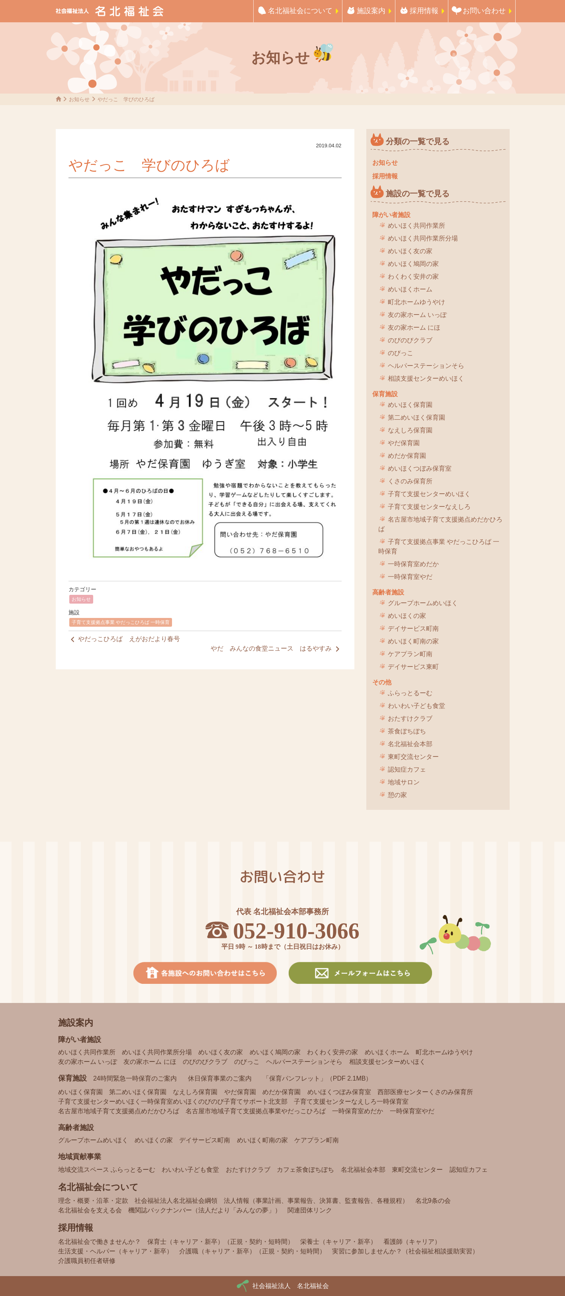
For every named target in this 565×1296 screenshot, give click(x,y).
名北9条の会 (433, 1200)
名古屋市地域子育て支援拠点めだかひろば (440, 524)
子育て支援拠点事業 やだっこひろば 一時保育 (121, 622)
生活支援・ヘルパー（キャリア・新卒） (115, 1251)
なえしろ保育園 (410, 430)
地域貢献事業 (79, 1157)
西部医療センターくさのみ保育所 (425, 1092)
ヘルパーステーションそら (426, 365)
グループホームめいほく (423, 603)
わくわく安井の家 (413, 276)
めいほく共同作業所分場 (423, 238)
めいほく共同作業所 (416, 225)
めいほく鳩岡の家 (413, 263)
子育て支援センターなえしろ (429, 506)
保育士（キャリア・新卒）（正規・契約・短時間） (220, 1241)
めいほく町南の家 (413, 641)
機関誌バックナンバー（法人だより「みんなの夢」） (204, 1210)
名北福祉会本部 (410, 744)
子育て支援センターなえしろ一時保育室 (351, 1101)
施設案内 (371, 11)
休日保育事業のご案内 (220, 1078)
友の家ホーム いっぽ (417, 314)
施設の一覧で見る (418, 193)
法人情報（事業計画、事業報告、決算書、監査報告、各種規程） (316, 1200)
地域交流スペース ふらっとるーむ (106, 1169)
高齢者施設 (388, 592)
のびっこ (400, 353)
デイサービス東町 (413, 666)
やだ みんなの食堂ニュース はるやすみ (276, 649)
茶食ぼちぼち (407, 731)
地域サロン (404, 782)
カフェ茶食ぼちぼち (305, 1169)
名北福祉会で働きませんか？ (99, 1241)
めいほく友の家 (410, 251)
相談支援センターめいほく (426, 378)
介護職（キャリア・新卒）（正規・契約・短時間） (252, 1251)
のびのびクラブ (410, 340)
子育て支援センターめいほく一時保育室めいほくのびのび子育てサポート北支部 (172, 1101)
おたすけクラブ (410, 718)
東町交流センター (413, 756)
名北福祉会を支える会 (90, 1210)
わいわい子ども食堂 (416, 705)
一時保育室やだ (410, 576)
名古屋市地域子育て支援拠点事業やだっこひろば (256, 1111)
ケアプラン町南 (410, 654)
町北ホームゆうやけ (416, 302)
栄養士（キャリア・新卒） (338, 1241)
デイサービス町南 (413, 628)
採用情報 (424, 11)
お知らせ (81, 599)
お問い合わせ (484, 11)
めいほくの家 (407, 615)
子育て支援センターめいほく (429, 494)
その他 (381, 682)
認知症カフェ (407, 769)
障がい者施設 (391, 214)
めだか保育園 (407, 455)
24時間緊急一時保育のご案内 (135, 1078)
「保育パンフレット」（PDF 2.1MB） (317, 1078)
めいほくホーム (410, 289)
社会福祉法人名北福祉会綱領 (176, 1200)
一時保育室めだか (413, 564)
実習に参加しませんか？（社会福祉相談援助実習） (405, 1251)
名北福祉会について (300, 11)
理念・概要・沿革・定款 (93, 1200)
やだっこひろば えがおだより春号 (124, 639)
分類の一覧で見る (418, 141)
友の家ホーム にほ (414, 327)
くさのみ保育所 (410, 481)
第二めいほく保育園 (416, 417)
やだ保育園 (404, 443)
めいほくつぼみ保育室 (420, 468)
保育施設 (385, 394)
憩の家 (397, 795)
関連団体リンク (309, 1210)
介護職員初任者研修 (86, 1260)
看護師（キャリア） (412, 1241)
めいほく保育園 (410, 404)
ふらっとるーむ (410, 693)
